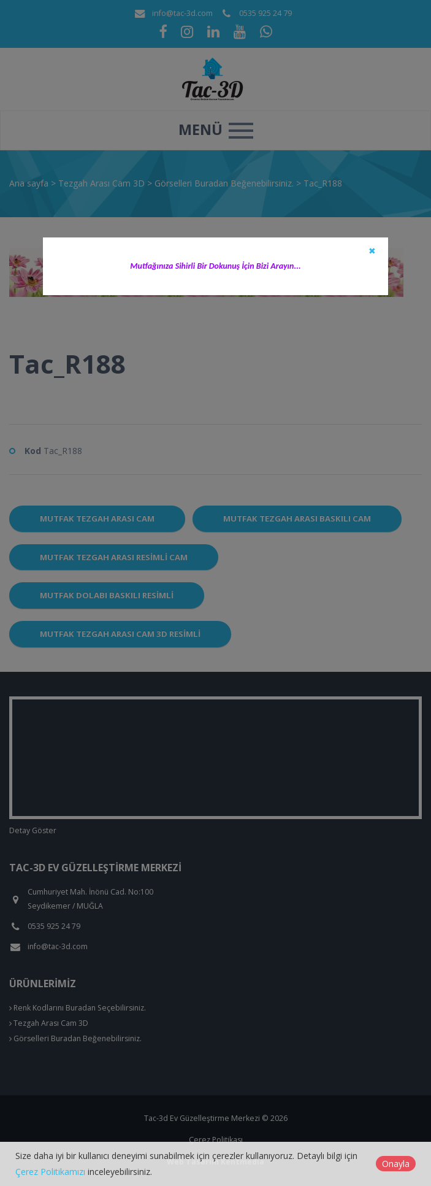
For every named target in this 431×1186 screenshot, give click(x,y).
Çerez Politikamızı (50, 1171)
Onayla (396, 1163)
